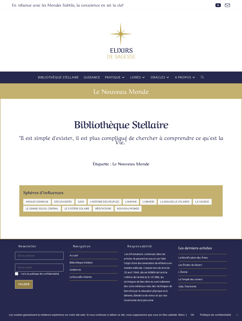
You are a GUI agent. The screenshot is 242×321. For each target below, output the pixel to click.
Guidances (75, 269)
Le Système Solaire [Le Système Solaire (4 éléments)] (77, 208)
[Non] (237, 315)
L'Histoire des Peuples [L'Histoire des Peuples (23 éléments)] (104, 201)
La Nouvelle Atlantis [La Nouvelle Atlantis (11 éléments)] (174, 201)
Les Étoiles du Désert (190, 264)
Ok (192, 314)
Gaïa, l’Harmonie (187, 286)
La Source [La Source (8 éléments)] (202, 201)
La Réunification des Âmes (193, 257)
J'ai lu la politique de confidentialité (40, 273)
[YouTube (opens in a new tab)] (218, 5)
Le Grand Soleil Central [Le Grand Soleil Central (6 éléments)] (42, 208)
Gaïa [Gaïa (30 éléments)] (81, 201)
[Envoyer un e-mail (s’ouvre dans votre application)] (226, 5)
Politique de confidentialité (215, 314)
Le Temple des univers (190, 279)
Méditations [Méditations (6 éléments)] (103, 208)
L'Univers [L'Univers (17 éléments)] (148, 201)
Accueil (74, 255)
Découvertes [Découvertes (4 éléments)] (63, 201)
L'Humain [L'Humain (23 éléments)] (130, 201)
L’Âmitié (182, 272)
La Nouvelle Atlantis (81, 276)
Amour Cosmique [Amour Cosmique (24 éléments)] (37, 201)
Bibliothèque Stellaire (81, 262)
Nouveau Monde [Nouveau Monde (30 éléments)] (128, 208)
